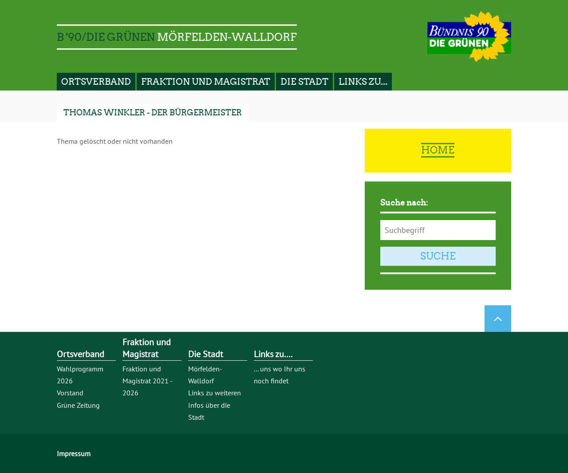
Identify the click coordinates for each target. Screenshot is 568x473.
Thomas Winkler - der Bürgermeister (152, 113)
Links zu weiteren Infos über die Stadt (214, 404)
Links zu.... (273, 354)
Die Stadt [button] (304, 81)
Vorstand (70, 392)
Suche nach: (404, 203)
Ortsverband (80, 354)
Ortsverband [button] (96, 81)
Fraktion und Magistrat (146, 348)
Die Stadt (205, 354)
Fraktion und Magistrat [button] (205, 81)
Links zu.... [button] (363, 81)
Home (437, 150)
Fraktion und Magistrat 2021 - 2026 (147, 380)
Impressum (74, 453)
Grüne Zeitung (78, 405)
